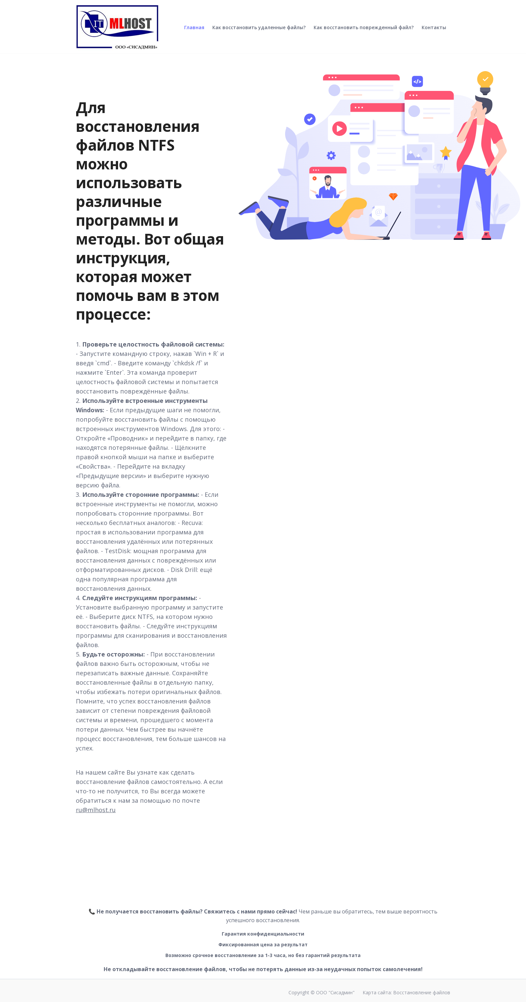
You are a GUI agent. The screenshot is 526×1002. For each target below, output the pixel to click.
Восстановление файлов (421, 992)
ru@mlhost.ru (96, 810)
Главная (194, 33)
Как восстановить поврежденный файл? (364, 33)
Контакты (434, 33)
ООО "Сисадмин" (335, 992)
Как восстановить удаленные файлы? (259, 33)
